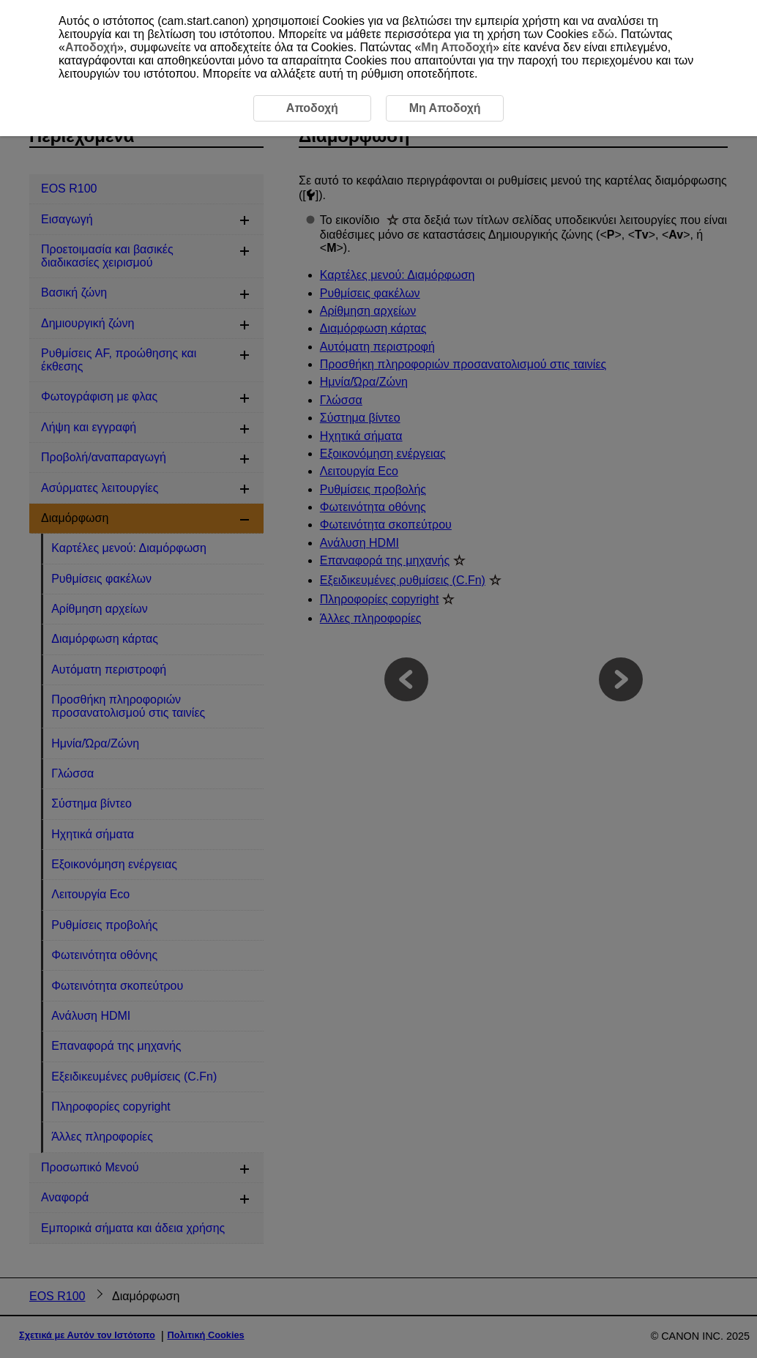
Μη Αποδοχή (457, 47)
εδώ (603, 34)
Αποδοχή (91, 47)
